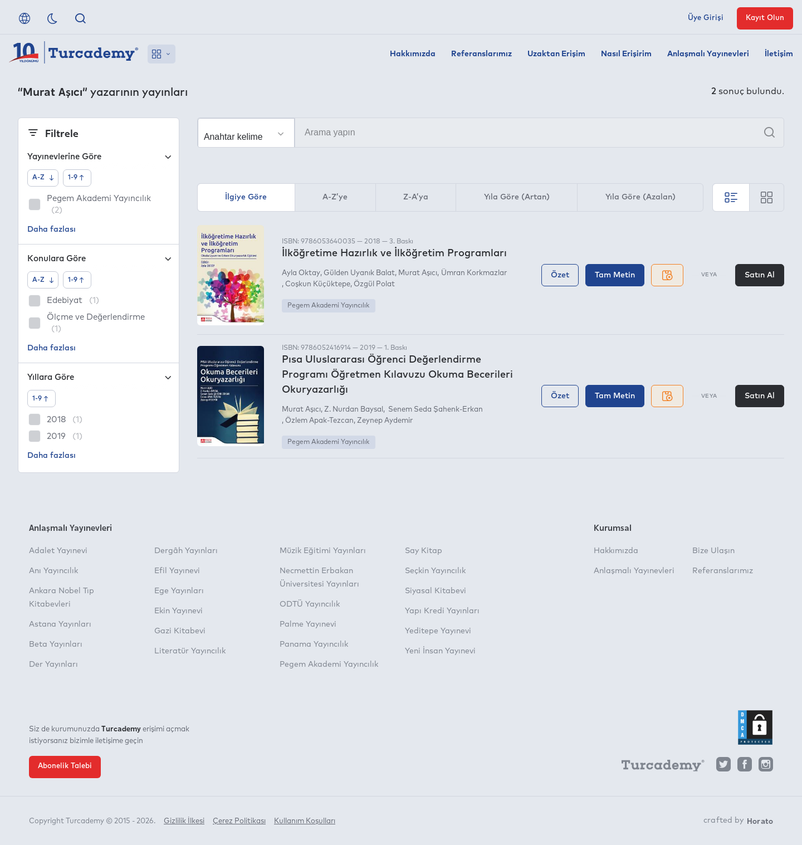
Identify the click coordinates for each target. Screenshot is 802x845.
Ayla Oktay (301, 273)
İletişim (779, 54)
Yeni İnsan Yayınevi (440, 651)
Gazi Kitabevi (180, 631)
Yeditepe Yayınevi (438, 631)
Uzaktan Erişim (556, 54)
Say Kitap (423, 551)
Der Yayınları (53, 664)
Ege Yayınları (179, 591)
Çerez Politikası (239, 821)
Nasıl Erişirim (626, 54)
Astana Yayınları (60, 624)
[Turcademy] (658, 767)
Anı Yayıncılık (53, 571)
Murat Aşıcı (417, 273)
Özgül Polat (374, 284)
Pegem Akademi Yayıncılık (328, 305)
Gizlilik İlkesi (184, 821)
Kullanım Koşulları (304, 821)
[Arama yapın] (490, 133)
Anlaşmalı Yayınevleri (708, 54)
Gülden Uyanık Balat (359, 273)
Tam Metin (615, 275)
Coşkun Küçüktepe (317, 284)
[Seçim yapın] (246, 133)
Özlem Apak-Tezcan (319, 420)
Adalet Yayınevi (58, 551)
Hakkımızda (413, 54)
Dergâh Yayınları (186, 551)
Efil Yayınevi (177, 571)
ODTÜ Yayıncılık (310, 604)
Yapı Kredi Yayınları (442, 611)
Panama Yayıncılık (314, 644)
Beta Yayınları (55, 644)
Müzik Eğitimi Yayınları (323, 551)
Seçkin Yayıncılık (435, 571)
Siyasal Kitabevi (435, 591)
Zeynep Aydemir (385, 420)
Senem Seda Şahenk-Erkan (435, 409)
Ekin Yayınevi (178, 611)
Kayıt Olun (765, 18)
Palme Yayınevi (308, 624)
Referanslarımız (481, 54)
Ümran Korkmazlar (474, 273)
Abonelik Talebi (65, 766)
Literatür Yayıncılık (190, 651)
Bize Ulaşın (713, 551)
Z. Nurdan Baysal (353, 409)
